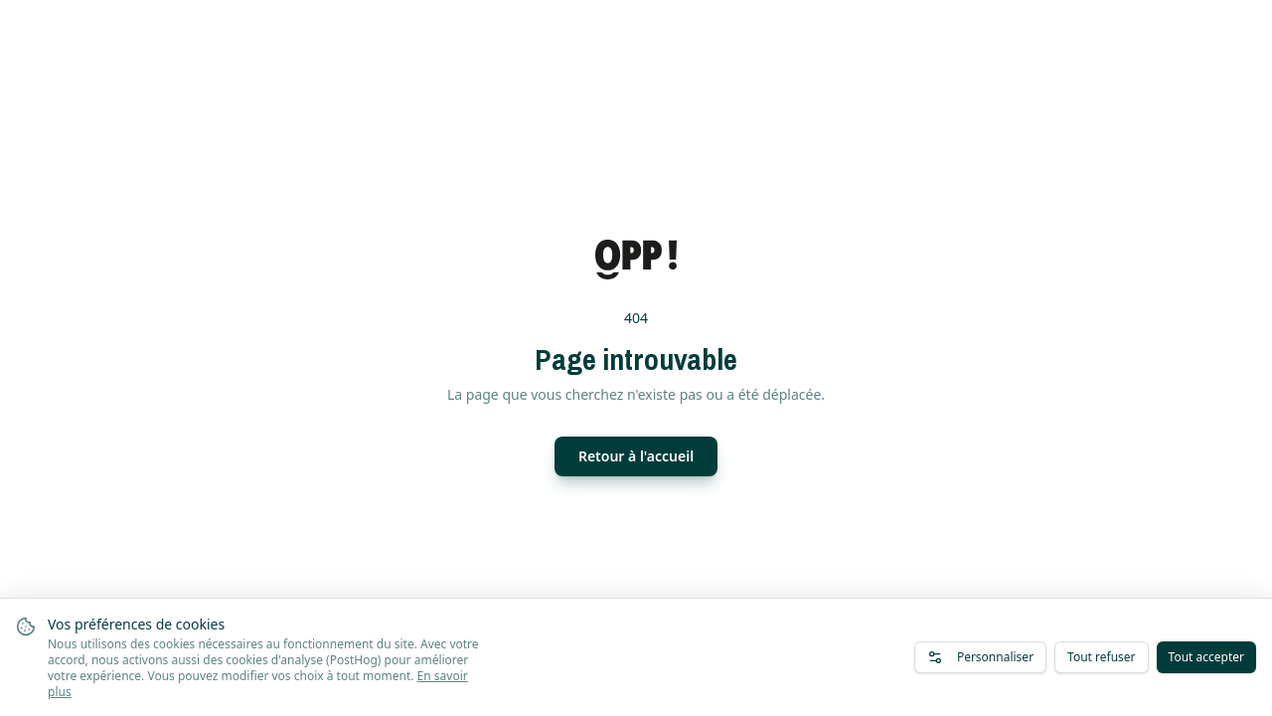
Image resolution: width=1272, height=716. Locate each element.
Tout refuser (1101, 656)
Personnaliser (980, 656)
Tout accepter (1206, 656)
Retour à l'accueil (636, 456)
